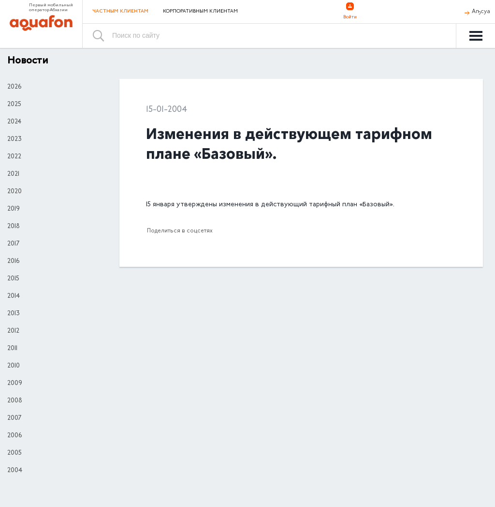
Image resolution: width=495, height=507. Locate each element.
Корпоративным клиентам (200, 11)
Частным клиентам (120, 11)
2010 (13, 366)
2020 (14, 191)
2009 (14, 383)
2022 (14, 157)
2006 (14, 435)
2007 (14, 418)
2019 (13, 209)
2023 (14, 139)
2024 (14, 122)
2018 (13, 226)
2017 (13, 244)
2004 (14, 470)
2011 (12, 348)
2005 (14, 453)
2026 (14, 87)
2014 (13, 296)
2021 (13, 174)
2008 (14, 401)
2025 (14, 104)
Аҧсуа (481, 12)
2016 (13, 261)
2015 (13, 279)
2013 (13, 313)
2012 (13, 331)
